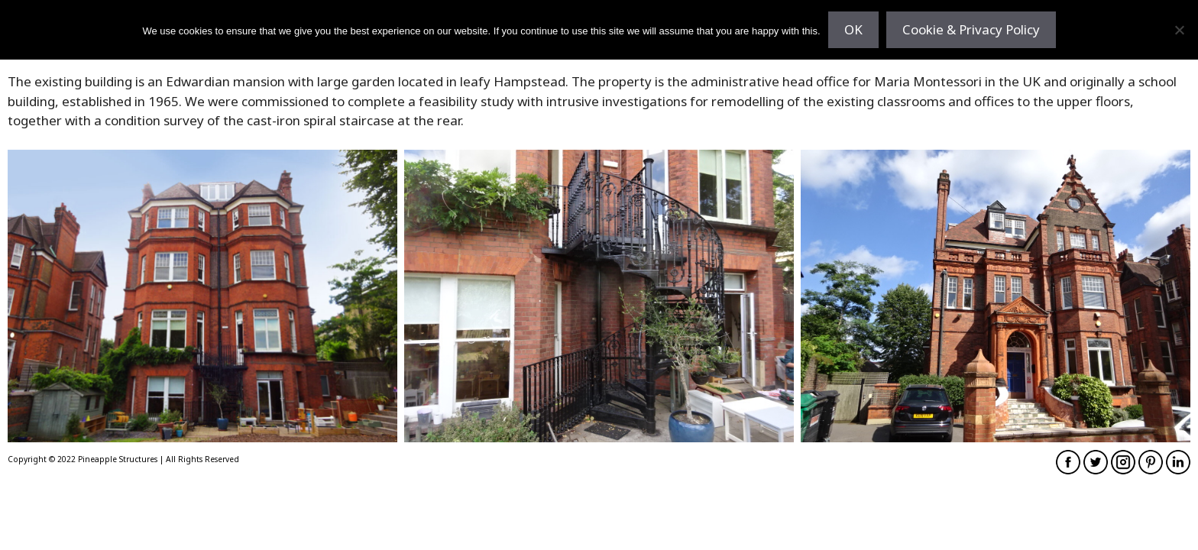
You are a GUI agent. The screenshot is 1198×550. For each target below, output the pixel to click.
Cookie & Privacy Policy (971, 29)
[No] (1179, 29)
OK (853, 29)
